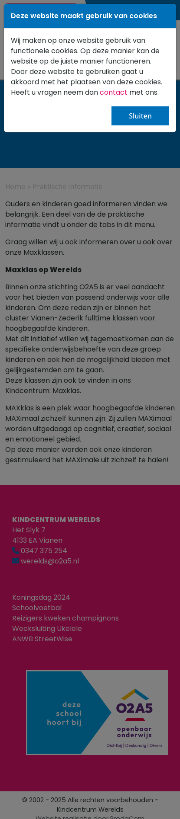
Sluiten (140, 116)
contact (114, 92)
